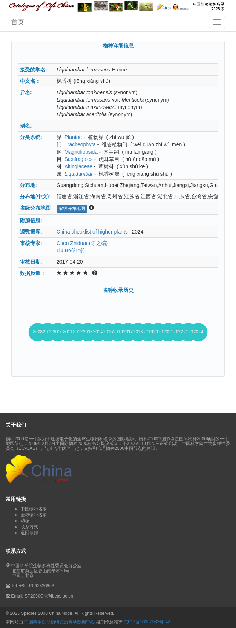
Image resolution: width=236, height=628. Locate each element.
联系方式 (29, 526)
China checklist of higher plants (92, 232)
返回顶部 (29, 532)
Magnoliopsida (81, 152)
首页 (17, 22)
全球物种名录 (34, 514)
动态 (25, 520)
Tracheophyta (80, 144)
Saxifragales (79, 159)
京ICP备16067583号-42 (147, 621)
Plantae (73, 137)
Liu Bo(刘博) (71, 250)
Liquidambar (79, 174)
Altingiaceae (78, 166)
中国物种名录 (34, 508)
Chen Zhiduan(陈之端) (82, 243)
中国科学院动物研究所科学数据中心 (59, 621)
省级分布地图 (72, 208)
